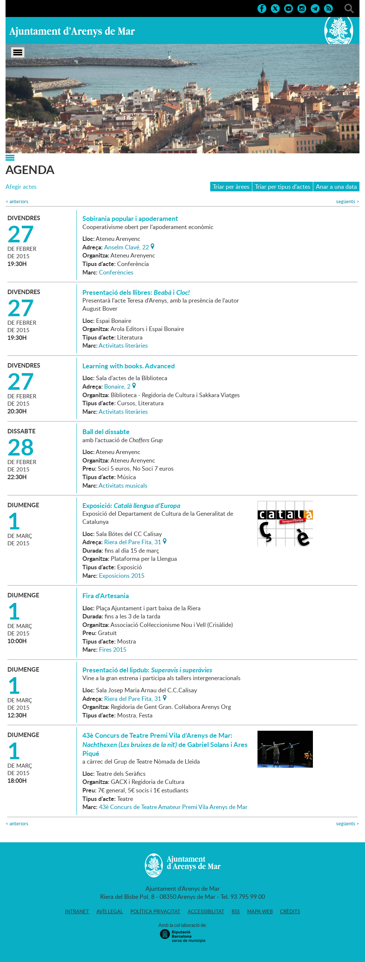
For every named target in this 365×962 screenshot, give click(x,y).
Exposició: (132, 505)
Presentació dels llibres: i (136, 292)
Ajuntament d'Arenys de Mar (72, 31)
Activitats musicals (123, 485)
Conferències (116, 272)
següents (347, 201)
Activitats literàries (123, 345)
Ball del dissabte (106, 431)
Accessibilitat (206, 911)
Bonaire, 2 (117, 386)
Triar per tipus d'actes (282, 186)
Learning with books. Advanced (128, 366)
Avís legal (109, 911)
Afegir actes (21, 187)
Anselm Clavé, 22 (126, 246)
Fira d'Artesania (105, 595)
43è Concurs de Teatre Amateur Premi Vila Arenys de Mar (173, 807)
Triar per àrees (231, 186)
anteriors (17, 201)
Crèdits (290, 911)
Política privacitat (155, 911)
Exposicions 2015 (121, 576)
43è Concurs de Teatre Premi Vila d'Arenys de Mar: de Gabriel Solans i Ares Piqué (165, 744)
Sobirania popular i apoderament (130, 218)
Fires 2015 (112, 649)
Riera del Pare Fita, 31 (132, 541)
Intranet (77, 911)
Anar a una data (336, 186)
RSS (236, 911)
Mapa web (260, 911)
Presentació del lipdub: (147, 670)
